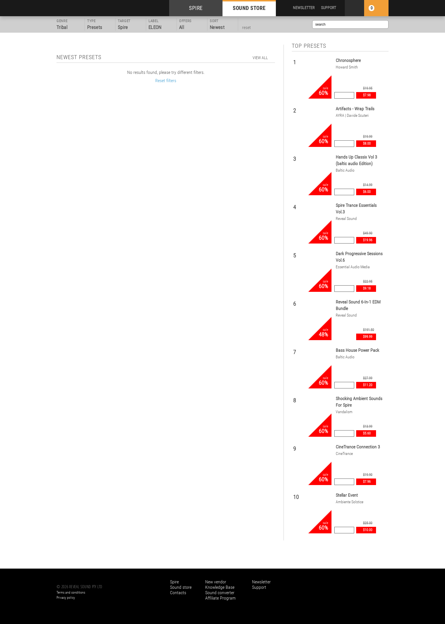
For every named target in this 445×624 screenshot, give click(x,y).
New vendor (215, 582)
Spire (174, 582)
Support (259, 587)
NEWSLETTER (304, 7)
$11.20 (367, 385)
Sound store (181, 587)
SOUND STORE (249, 8)
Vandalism (344, 411)
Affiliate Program (220, 598)
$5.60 (367, 433)
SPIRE (196, 8)
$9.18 (367, 288)
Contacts (178, 592)
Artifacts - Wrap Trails (355, 108)
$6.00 (367, 192)
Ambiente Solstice (349, 502)
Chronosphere (348, 60)
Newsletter (261, 582)
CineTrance (344, 453)
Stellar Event (347, 495)
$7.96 (367, 482)
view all (260, 57)
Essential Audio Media (353, 267)
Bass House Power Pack (357, 350)
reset (246, 27)
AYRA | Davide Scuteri (352, 115)
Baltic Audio (345, 170)
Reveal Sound (346, 218)
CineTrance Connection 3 (358, 447)
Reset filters (165, 80)
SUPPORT (328, 7)
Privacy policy (65, 598)
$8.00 (367, 143)
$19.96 (367, 240)
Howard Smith (347, 67)
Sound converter (219, 592)
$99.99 (367, 337)
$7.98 (367, 95)
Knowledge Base (219, 587)
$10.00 (367, 530)
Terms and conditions (70, 592)
